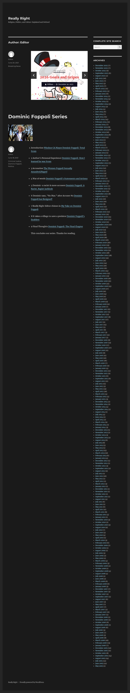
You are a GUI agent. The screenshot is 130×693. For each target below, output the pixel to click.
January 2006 (100, 645)
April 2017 (99, 330)
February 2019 (100, 273)
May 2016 (99, 358)
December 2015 (101, 371)
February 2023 (100, 150)
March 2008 (100, 581)
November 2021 (101, 189)
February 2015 (100, 397)
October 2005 (100, 653)
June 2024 (99, 112)
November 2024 (101, 99)
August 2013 (100, 440)
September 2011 (101, 497)
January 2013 (100, 458)
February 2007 (101, 612)
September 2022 (101, 163)
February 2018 (100, 304)
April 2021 (99, 207)
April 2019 (99, 268)
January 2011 (100, 517)
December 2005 (101, 648)
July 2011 (98, 502)
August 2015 (100, 381)
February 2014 (100, 425)
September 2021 (101, 194)
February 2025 (101, 91)
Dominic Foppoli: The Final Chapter (65, 226)
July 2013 (98, 443)
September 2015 (101, 379)
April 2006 (99, 638)
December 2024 (101, 96)
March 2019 (100, 271)
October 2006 (100, 622)
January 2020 (100, 245)
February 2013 (100, 456)
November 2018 (101, 281)
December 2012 (101, 461)
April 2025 (99, 86)
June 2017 (99, 325)
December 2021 (101, 186)
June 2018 (99, 294)
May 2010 (99, 535)
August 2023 (100, 137)
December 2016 (101, 340)
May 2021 (99, 204)
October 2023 (100, 132)
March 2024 (100, 119)
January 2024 (100, 125)
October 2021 (100, 191)
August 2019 (100, 258)
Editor (10, 59)
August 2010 (100, 527)
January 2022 (100, 184)
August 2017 (100, 320)
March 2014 (100, 422)
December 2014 (101, 402)
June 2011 (99, 504)
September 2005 (101, 656)
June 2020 (99, 232)
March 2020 (100, 240)
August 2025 (100, 76)
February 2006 (101, 643)
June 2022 (99, 171)
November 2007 (101, 592)
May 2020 (99, 235)
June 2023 (99, 140)
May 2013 (99, 448)
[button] (54, 97)
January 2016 (100, 368)
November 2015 (101, 373)
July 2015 (98, 384)
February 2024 (101, 122)
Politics (11, 166)
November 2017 (101, 312)
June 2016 (99, 356)
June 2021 (99, 202)
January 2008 (100, 586)
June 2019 (99, 263)
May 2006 (99, 635)
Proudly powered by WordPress (32, 682)
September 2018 (101, 286)
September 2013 (101, 438)
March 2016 (100, 363)
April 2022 (99, 176)
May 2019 (99, 266)
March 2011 (99, 512)
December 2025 (101, 66)
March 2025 (100, 89)
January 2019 (100, 276)
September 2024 (101, 104)
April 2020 (99, 237)
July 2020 (99, 230)
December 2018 (101, 279)
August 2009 (100, 551)
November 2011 (101, 492)
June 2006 (99, 633)
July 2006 (99, 630)
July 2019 (98, 261)
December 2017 (101, 309)
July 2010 (98, 530)
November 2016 (101, 343)
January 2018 (100, 307)
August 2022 (100, 166)
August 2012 (100, 471)
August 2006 (100, 628)
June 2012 (99, 476)
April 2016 (99, 361)
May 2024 (99, 114)
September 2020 (101, 225)
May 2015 (99, 389)
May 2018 (99, 296)
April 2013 (99, 450)
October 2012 (100, 466)
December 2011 (101, 489)
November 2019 (101, 250)
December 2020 (101, 217)
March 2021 (100, 209)
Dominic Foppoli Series (37, 117)
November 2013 (101, 432)
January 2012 (100, 486)
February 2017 (100, 335)
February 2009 (101, 563)
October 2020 (100, 222)
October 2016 (100, 345)
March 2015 (100, 394)
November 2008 (101, 566)
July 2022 (99, 168)
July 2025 (99, 78)
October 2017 (100, 314)
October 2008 (100, 568)
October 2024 (100, 101)
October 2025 (100, 71)
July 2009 (99, 553)
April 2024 (99, 117)
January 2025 (100, 94)
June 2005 (99, 663)
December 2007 (101, 589)
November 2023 (101, 130)
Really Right (19, 18)
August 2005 (100, 658)
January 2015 (100, 399)
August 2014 (100, 412)
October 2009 (100, 548)
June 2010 (99, 533)
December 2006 (101, 617)
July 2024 (99, 109)
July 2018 (98, 291)
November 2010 (101, 520)
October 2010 (100, 522)
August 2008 (100, 574)
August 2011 (100, 499)
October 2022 (100, 160)
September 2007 (101, 597)
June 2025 (99, 81)
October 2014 (100, 407)
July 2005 (99, 661)
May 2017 (99, 327)
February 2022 (101, 181)
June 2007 (99, 602)
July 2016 (98, 353)
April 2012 (99, 481)
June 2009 (99, 556)
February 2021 (100, 212)
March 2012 (100, 484)
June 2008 (99, 579)
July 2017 (98, 322)
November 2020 (101, 219)
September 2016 (101, 348)
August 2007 (100, 599)
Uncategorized (59, 71)
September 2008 (101, 571)
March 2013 (99, 453)
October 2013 (100, 435)
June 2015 (99, 386)
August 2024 (100, 107)
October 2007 (100, 594)
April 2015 (99, 391)
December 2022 (101, 155)
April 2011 (99, 509)
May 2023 (99, 143)
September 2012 (101, 468)
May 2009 (99, 558)
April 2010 (99, 538)
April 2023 (99, 145)
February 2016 (100, 366)
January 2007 (100, 615)
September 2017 (101, 317)
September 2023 (101, 135)
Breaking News (14, 66)
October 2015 (100, 376)
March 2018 (100, 302)
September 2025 (101, 73)
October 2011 (100, 494)
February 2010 (100, 543)
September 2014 (101, 409)
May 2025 (99, 83)
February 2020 (101, 243)
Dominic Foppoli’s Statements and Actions (67, 178)
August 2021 (100, 196)
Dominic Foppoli (15, 164)
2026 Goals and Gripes (59, 77)
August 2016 (100, 350)
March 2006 (100, 640)
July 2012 (98, 474)
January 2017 (100, 338)
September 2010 (101, 525)
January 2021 (100, 214)
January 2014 (100, 427)
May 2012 (99, 479)
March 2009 (100, 561)
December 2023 (101, 127)
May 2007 (99, 604)
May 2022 (99, 173)
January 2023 (100, 153)
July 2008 (99, 576)
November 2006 (101, 620)
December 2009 (101, 545)
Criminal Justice (14, 161)
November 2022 (101, 158)
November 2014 (101, 404)
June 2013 (99, 445)
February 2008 (101, 584)
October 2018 (100, 284)
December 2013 (101, 430)
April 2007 (99, 607)
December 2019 (101, 248)
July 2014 (98, 415)
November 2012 (101, 463)
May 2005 (99, 666)
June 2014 (99, 417)
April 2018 (99, 299)
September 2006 (101, 625)
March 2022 (100, 178)
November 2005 (101, 651)
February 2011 (100, 515)
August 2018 (100, 289)
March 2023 (100, 148)
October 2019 (100, 253)
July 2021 (98, 199)
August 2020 (100, 227)
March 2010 (100, 540)
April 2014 (99, 420)
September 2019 (101, 255)
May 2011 (98, 507)
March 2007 (100, 610)
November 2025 (101, 68)
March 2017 (100, 332)
